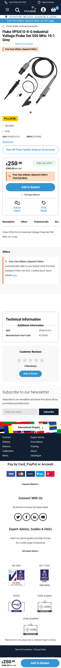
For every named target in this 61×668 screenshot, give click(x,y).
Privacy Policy (40, 649)
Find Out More (20, 178)
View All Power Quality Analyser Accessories (30, 149)
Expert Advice (37, 437)
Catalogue (36, 455)
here (14, 275)
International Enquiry (29, 427)
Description (8, 221)
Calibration (8, 451)
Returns (6, 446)
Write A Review (30, 373)
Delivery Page (41, 640)
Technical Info (41, 221)
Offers (24, 221)
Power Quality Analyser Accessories (22, 26)
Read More (7, 142)
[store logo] (30, 10)
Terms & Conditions (23, 649)
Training (35, 446)
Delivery (6, 442)
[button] (46, 2)
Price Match (37, 442)
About (34, 451)
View (51, 20)
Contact (6, 437)
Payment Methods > (30, 484)
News (5, 455)
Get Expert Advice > (30, 551)
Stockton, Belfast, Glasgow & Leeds (31, 17)
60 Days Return (32, 194)
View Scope (45, 585)
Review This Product (24, 44)
